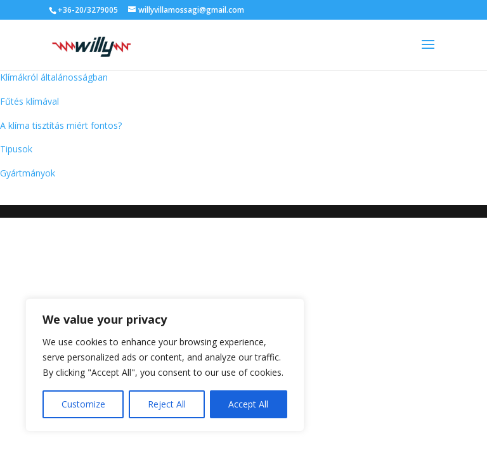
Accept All (248, 404)
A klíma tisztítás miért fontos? (61, 125)
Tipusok (16, 149)
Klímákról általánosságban (54, 77)
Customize (83, 404)
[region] (164, 365)
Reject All (167, 404)
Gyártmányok (27, 173)
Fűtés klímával (29, 101)
